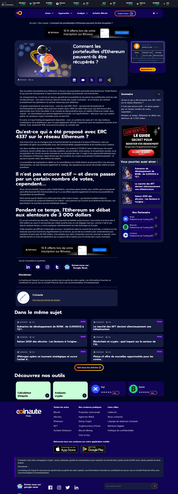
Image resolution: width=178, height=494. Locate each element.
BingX (103, 387)
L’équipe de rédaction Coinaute (123, 421)
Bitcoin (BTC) (146, 45)
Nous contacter (115, 417)
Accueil (32, 23)
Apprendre (65, 13)
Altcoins (58, 417)
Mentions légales (116, 426)
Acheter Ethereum (62, 430)
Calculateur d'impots (26, 394)
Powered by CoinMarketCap (147, 60)
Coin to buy (84, 435)
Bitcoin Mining (85, 430)
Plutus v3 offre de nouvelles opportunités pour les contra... (123, 358)
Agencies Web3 (86, 417)
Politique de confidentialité (121, 430)
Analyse (82, 13)
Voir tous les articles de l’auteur (46, 300)
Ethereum (58, 421)
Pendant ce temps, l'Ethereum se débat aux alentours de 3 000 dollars (140, 117)
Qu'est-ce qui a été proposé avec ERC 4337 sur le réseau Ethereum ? (141, 101)
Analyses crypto (62, 394)
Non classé (43, 23)
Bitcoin (57, 412)
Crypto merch (125, 13)
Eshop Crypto (85, 421)
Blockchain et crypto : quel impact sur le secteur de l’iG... (124, 343)
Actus (49, 13)
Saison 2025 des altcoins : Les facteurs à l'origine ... (147, 202)
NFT (56, 426)
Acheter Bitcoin (100, 13)
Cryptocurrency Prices (89, 426)
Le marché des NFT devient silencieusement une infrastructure (147, 188)
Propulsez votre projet (89, 412)
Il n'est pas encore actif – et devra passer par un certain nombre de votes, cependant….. (140, 109)
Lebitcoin (112, 412)
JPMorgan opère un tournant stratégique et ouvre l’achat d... (47, 358)
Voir (115, 393)
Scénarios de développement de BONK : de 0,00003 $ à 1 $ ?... (147, 173)
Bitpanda (142, 387)
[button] (159, 94)
